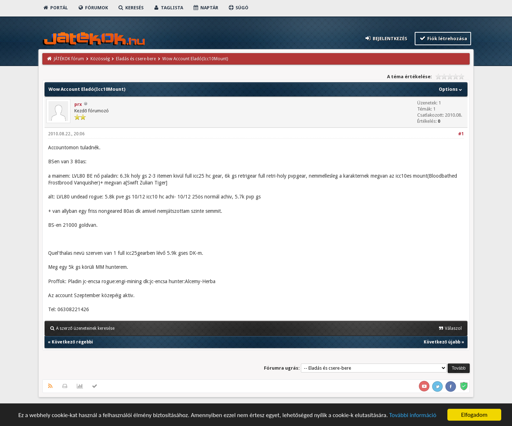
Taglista (168, 7)
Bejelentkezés (386, 38)
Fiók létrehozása (443, 38)
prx (78, 104)
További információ (412, 416)
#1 (461, 133)
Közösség (100, 58)
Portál (55, 7)
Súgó (238, 7)
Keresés (131, 7)
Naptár (205, 7)
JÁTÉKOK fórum (69, 58)
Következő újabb (442, 342)
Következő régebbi (72, 342)
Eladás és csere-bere (136, 58)
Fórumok (93, 7)
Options (451, 89)
